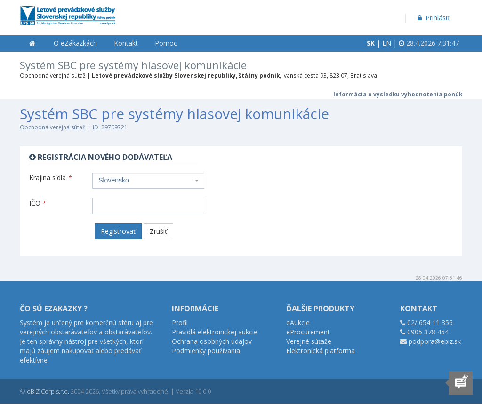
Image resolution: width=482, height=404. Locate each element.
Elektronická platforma (320, 350)
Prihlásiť (433, 17)
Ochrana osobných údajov (212, 341)
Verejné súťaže (308, 341)
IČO (37, 202)
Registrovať (118, 231)
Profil (180, 322)
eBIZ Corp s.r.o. (48, 391)
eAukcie (298, 322)
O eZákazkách (75, 43)
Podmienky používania (206, 350)
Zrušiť (158, 231)
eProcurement (308, 331)
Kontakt (126, 43)
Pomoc (166, 43)
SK (371, 43)
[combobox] (148, 181)
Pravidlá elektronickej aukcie (214, 331)
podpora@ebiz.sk (435, 341)
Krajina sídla (50, 177)
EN (386, 43)
